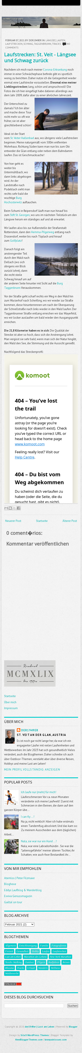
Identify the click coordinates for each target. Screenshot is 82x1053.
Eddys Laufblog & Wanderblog (23, 890)
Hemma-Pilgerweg (42, 232)
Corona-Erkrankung (55, 69)
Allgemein (10, 945)
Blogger (73, 1026)
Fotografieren (58, 945)
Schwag (28, 43)
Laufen (61, 40)
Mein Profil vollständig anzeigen (32, 769)
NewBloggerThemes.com (29, 1039)
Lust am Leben (13, 956)
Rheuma (9, 967)
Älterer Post (70, 521)
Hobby (35, 951)
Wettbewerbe (12, 973)
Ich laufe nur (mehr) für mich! (38, 792)
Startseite (42, 521)
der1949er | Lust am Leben (39, 1026)
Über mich (10, 702)
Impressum (11, 708)
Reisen (66, 962)
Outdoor (29, 962)
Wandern (43, 967)
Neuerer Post (13, 521)
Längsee (51, 40)
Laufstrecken (14, 43)
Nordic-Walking (13, 962)
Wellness (55, 967)
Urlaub (31, 967)
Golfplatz (16, 241)
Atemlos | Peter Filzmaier (19, 878)
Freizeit (9, 951)
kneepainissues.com (56, 1039)
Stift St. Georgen (20, 215)
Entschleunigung (28, 945)
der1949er (29, 730)
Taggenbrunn (42, 43)
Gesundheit (22, 951)
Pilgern (41, 962)
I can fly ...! (27, 817)
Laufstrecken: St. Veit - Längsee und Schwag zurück (40, 57)
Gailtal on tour (13, 902)
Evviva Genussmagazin (18, 896)
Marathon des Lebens (35, 956)
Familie (44, 945)
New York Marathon (60, 956)
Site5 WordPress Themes (35, 1035)
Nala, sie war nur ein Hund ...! (39, 841)
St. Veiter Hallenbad (22, 138)
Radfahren (53, 962)
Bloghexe (10, 884)
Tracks (56, 43)
